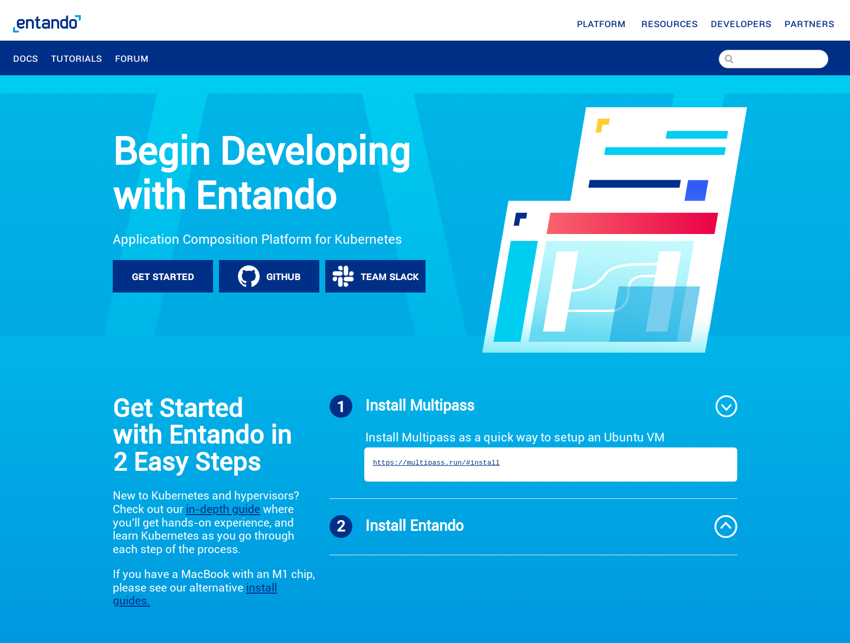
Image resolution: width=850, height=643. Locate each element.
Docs (25, 58)
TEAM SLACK (375, 276)
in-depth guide (223, 509)
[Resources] (669, 23)
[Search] (773, 59)
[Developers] (741, 23)
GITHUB (269, 276)
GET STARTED (163, 276)
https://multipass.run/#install (436, 463)
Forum (133, 58)
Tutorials (76, 58)
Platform (602, 23)
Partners (810, 23)
